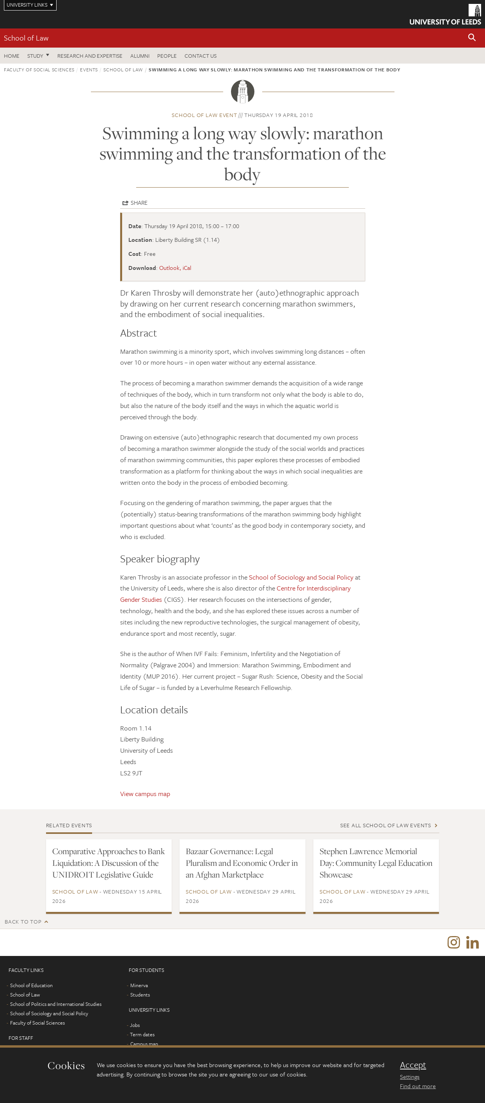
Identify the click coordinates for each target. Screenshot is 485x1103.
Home (12, 55)
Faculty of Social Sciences (39, 69)
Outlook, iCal (175, 267)
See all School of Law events (385, 825)
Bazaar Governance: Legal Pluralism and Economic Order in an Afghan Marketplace (242, 862)
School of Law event (204, 115)
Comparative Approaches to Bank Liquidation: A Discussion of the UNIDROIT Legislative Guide (108, 862)
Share (139, 202)
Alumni (139, 55)
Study (35, 55)
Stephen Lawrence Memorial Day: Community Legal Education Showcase (376, 862)
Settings (409, 1076)
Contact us (201, 55)
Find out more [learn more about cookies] (418, 1086)
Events (89, 69)
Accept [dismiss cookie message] (413, 1064)
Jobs (135, 1025)
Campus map (144, 1044)
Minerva (139, 986)
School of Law (26, 37)
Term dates (142, 1035)
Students (140, 995)
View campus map (145, 793)
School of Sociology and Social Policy (301, 577)
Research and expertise (90, 55)
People (167, 55)
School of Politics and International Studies (55, 1004)
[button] (472, 38)
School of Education (31, 986)
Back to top (23, 921)
